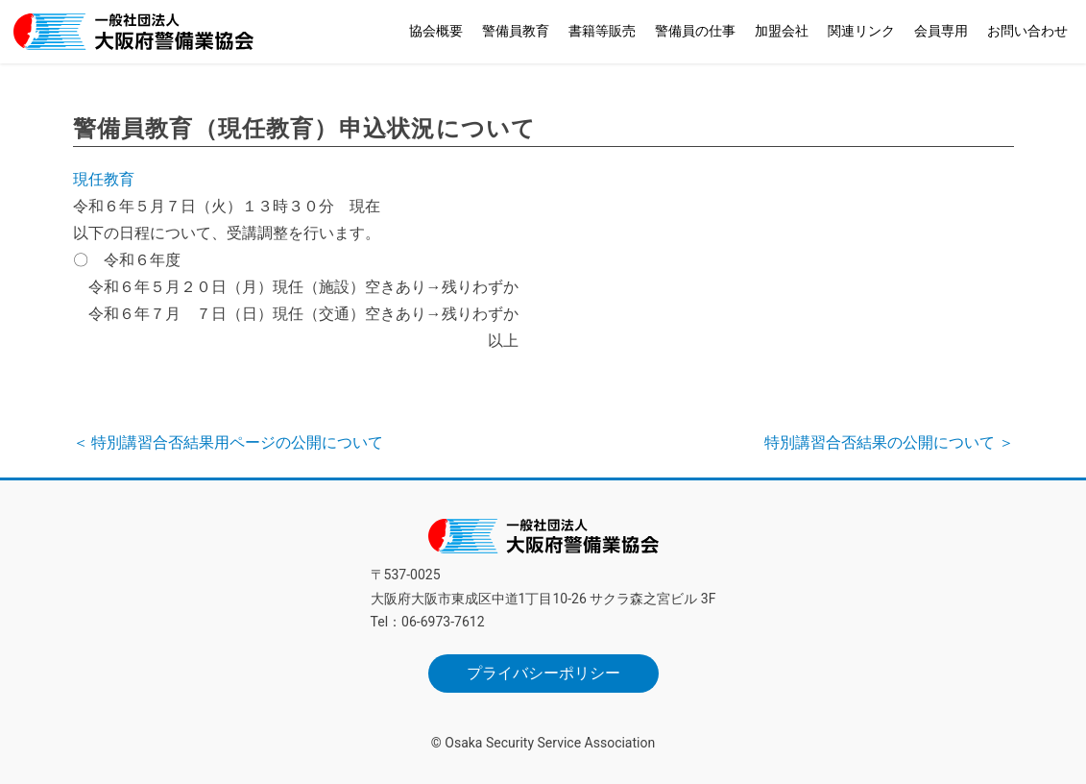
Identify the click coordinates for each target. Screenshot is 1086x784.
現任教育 (103, 179)
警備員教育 (515, 30)
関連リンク (861, 30)
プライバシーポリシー (543, 673)
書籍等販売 (602, 30)
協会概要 (436, 30)
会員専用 (941, 30)
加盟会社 (781, 30)
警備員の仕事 (695, 30)
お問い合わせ (1027, 30)
